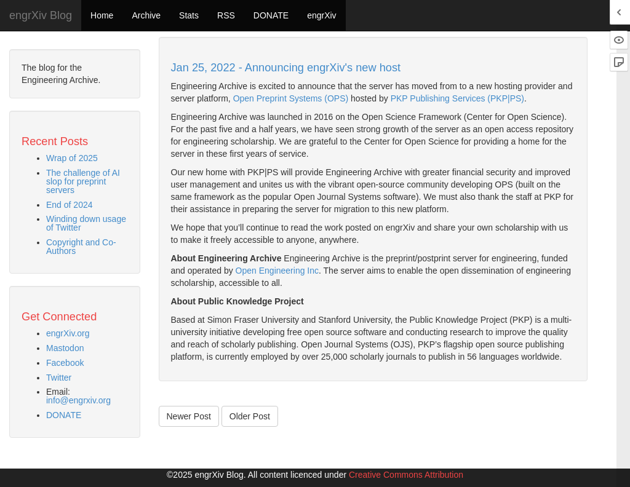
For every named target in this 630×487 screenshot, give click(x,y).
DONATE (271, 15)
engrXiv (321, 15)
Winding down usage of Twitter (86, 223)
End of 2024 (69, 205)
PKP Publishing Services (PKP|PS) (457, 98)
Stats (189, 15)
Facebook (65, 363)
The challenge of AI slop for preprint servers (83, 181)
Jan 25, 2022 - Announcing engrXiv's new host (286, 67)
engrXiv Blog (40, 15)
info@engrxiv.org (78, 400)
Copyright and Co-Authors (81, 246)
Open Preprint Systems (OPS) (291, 98)
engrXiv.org (68, 333)
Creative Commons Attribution (406, 475)
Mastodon (65, 348)
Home (101, 15)
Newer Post (189, 416)
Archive (146, 15)
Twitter (58, 377)
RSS (226, 15)
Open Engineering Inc (277, 270)
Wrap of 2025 (72, 158)
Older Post (249, 416)
